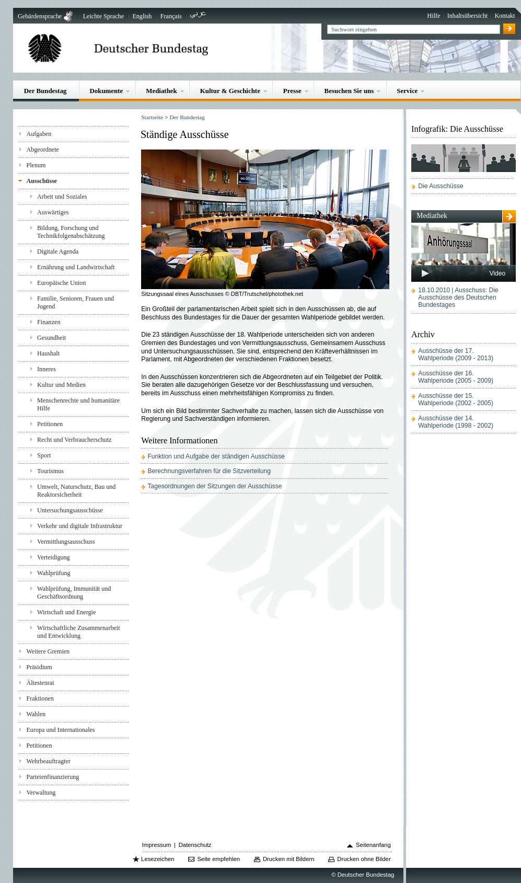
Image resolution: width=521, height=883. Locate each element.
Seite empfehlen (218, 859)
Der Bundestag (45, 91)
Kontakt (504, 15)
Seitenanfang (373, 845)
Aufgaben (38, 133)
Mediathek (161, 91)
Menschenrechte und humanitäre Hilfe (78, 404)
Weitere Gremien (48, 651)
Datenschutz (195, 845)
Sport (44, 455)
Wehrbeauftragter (48, 761)
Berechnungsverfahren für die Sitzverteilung (209, 471)
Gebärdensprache (40, 16)
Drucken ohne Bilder (363, 859)
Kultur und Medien (61, 384)
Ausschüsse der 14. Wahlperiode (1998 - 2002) (455, 422)
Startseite (152, 117)
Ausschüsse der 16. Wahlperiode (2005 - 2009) (455, 377)
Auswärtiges (53, 212)
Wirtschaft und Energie (66, 612)
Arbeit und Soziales (62, 196)
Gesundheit (51, 337)
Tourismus (50, 471)
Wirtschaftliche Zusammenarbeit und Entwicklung (78, 631)
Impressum (156, 845)
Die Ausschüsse (440, 186)
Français (171, 16)
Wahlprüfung (54, 573)
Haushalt (48, 353)
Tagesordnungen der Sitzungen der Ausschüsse (214, 486)
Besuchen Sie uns (349, 91)
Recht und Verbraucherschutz (74, 439)
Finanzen (48, 322)
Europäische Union (61, 282)
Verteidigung (53, 557)
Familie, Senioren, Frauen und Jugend (75, 302)
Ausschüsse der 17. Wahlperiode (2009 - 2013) (455, 354)
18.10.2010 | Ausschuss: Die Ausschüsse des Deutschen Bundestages (458, 297)
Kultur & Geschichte (230, 91)
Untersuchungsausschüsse (70, 510)
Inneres (46, 369)
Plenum (35, 165)
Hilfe (434, 15)
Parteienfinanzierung (52, 777)
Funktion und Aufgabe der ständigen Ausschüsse (216, 456)
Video (497, 273)
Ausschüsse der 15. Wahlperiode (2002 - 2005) (455, 399)
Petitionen (50, 424)
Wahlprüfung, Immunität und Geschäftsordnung (74, 592)
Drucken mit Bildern (289, 859)
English (142, 16)
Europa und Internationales (60, 729)
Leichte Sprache (103, 16)
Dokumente (106, 91)
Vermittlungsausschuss (66, 541)
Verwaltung (40, 792)
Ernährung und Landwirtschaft (76, 267)
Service (407, 91)
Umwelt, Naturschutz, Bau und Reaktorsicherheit (76, 490)
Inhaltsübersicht (467, 15)
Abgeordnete (42, 149)
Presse (292, 91)
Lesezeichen (157, 859)
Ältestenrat (40, 682)
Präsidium (39, 667)
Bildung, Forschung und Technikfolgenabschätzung (71, 231)
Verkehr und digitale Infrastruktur (79, 526)
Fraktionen (39, 698)
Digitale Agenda (57, 251)
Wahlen (35, 714)
